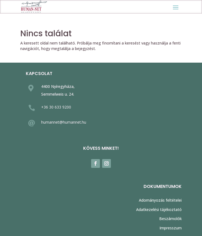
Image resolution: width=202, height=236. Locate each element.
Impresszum (170, 228)
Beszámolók (170, 218)
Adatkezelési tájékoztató (159, 209)
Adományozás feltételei (160, 200)
